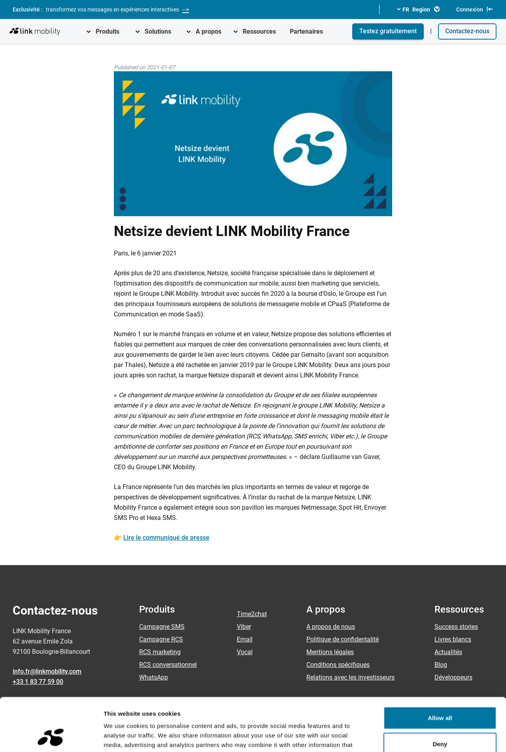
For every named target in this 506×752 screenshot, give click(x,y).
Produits (107, 31)
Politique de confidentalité (342, 639)
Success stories (456, 626)
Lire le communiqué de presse (166, 537)
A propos (208, 31)
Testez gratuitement (388, 31)
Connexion (474, 9)
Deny (439, 694)
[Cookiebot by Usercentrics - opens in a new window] (51, 736)
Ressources (259, 31)
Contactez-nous (467, 31)
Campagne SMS (162, 626)
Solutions (158, 31)
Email (245, 639)
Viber (244, 626)
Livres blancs (452, 639)
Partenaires (306, 31)
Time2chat (252, 614)
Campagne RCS (161, 639)
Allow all (440, 667)
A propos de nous (330, 626)
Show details (414, 736)
